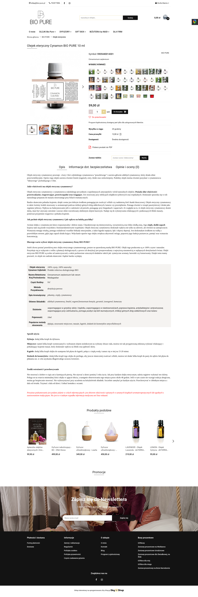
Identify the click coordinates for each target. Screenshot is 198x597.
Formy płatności (33, 543)
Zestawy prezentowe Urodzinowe (151, 551)
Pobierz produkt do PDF (100, 147)
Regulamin (68, 547)
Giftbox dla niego (145, 564)
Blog (103, 551)
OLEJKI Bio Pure (47, 32)
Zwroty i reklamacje (72, 543)
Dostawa (30, 547)
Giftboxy (141, 543)
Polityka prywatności (72, 554)
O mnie (32, 32)
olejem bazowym (96, 211)
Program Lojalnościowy (110, 554)
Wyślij (144, 158)
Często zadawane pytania (74, 558)
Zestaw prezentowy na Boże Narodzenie (154, 568)
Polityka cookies (70, 551)
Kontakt (104, 547)
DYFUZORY (65, 32)
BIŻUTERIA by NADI (99, 32)
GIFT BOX (80, 32)
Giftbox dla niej (144, 561)
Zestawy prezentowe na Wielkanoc (152, 547)
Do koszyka (120, 111)
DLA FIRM (117, 32)
